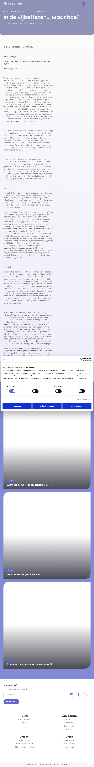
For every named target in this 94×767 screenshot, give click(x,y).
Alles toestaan (76, 406)
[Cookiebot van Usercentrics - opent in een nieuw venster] (81, 359)
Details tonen (82, 399)
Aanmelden (11, 701)
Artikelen (11, 11)
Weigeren (17, 406)
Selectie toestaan (47, 406)
